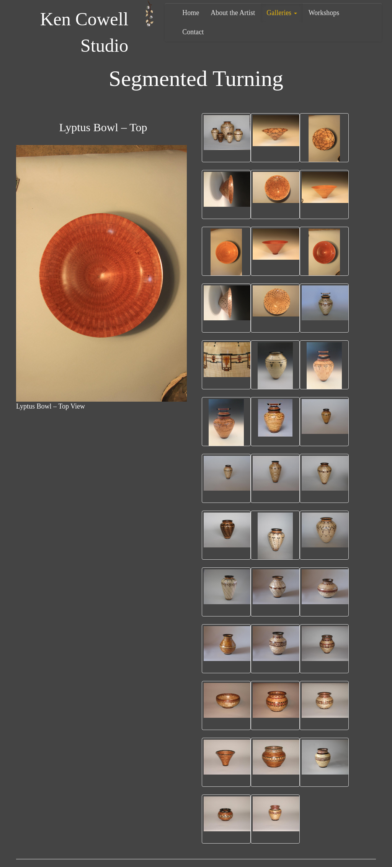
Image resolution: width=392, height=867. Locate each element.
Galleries (281, 12)
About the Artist (233, 12)
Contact (193, 32)
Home (190, 12)
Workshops (324, 12)
